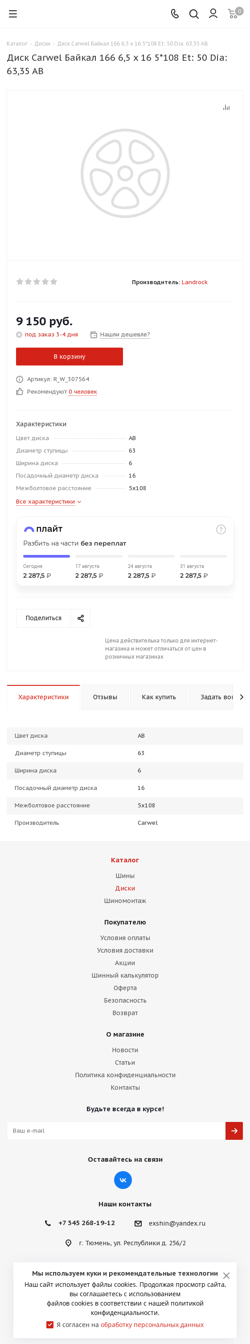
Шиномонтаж (125, 901)
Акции (125, 963)
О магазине (125, 1034)
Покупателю (125, 922)
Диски (125, 888)
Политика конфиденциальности (125, 1075)
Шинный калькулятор (125, 975)
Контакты (125, 1088)
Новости (125, 1050)
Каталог (125, 860)
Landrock (195, 282)
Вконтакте (123, 1180)
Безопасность (125, 1000)
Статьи (125, 1062)
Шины (125, 876)
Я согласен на (130, 1324)
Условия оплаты (125, 938)
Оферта (125, 988)
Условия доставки (125, 950)
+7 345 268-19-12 (86, 1222)
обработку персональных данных (152, 1324)
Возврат (125, 1013)
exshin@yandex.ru (177, 1223)
